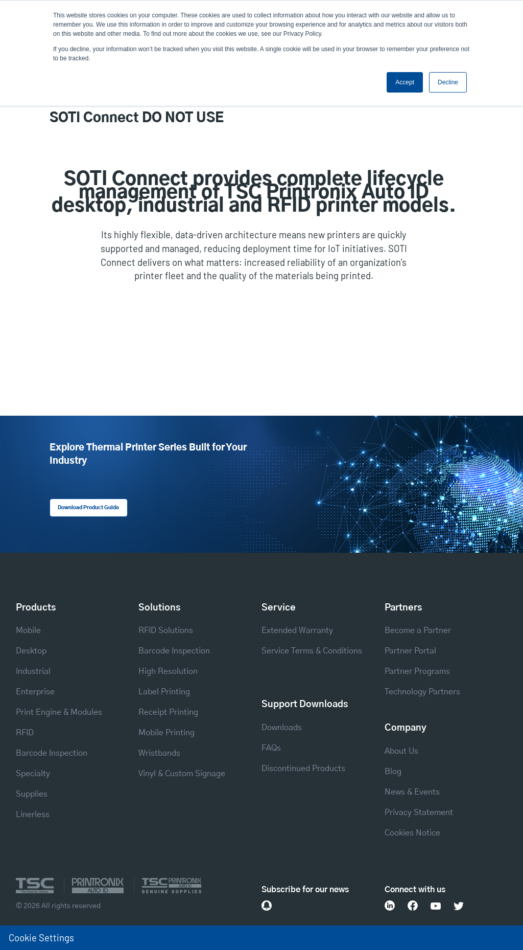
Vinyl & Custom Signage (181, 774)
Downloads (282, 727)
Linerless (33, 814)
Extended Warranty (297, 630)
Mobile (28, 630)
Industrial (33, 671)
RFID (25, 733)
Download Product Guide (88, 507)
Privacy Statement (419, 812)
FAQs (271, 748)
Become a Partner (418, 630)
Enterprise (35, 692)
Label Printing (164, 692)
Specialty (33, 774)
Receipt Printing (168, 712)
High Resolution (168, 671)
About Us (401, 751)
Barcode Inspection (51, 753)
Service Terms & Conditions (312, 651)
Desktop (31, 651)
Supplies (31, 794)
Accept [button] (404, 82)
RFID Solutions (165, 630)
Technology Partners (422, 692)
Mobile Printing (166, 733)
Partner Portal (410, 651)
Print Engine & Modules (59, 712)
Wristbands (159, 753)
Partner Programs (417, 671)
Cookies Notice (412, 833)
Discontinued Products (303, 768)
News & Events (412, 792)
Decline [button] (448, 82)
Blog (393, 771)
